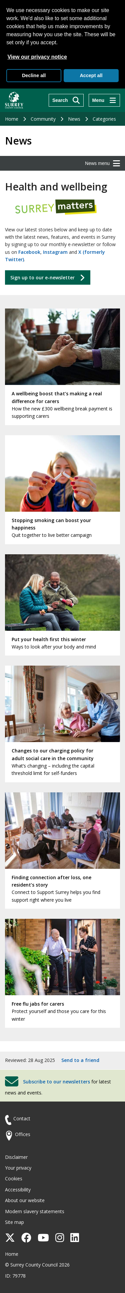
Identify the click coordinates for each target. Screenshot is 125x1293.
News (74, 119)
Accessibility (18, 1189)
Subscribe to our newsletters (56, 1081)
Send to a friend (80, 1060)
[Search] (66, 100)
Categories (104, 119)
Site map (14, 1222)
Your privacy (18, 1168)
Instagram (55, 252)
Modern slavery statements (34, 1211)
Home (11, 119)
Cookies (13, 1178)
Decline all (34, 75)
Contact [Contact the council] (21, 1118)
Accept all (91, 75)
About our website (25, 1200)
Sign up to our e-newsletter (42, 277)
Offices (22, 1134)
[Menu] (104, 100)
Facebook (29, 252)
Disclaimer (16, 1157)
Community (43, 119)
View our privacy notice (37, 57)
